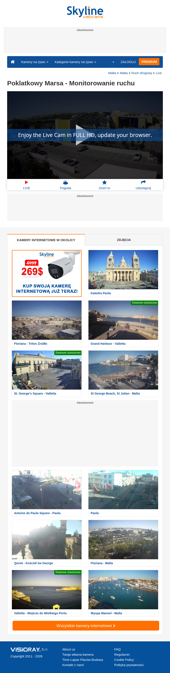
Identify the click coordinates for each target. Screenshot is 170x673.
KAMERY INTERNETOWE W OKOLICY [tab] (46, 240)
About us (68, 649)
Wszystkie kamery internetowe (85, 625)
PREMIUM (149, 61)
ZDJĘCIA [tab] (124, 240)
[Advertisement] (84, 43)
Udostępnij (143, 185)
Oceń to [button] (104, 185)
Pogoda (65, 185)
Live (159, 73)
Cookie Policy (124, 660)
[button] (110, 61)
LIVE (26, 185)
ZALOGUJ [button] (128, 62)
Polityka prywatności (129, 665)
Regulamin (122, 654)
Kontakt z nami (73, 665)
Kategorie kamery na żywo (75, 62)
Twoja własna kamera (77, 654)
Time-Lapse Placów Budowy (82, 660)
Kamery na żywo (34, 62)
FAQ (117, 649)
